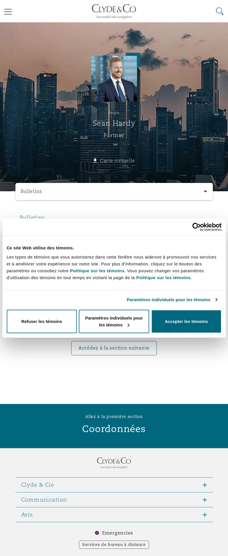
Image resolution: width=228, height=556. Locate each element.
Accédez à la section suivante (114, 348)
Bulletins (31, 191)
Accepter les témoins (186, 321)
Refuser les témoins (41, 321)
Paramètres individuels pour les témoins (168, 299)
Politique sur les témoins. (98, 270)
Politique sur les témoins (163, 277)
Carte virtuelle (117, 160)
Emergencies (117, 533)
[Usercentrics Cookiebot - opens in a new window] (196, 227)
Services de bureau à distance (114, 544)
